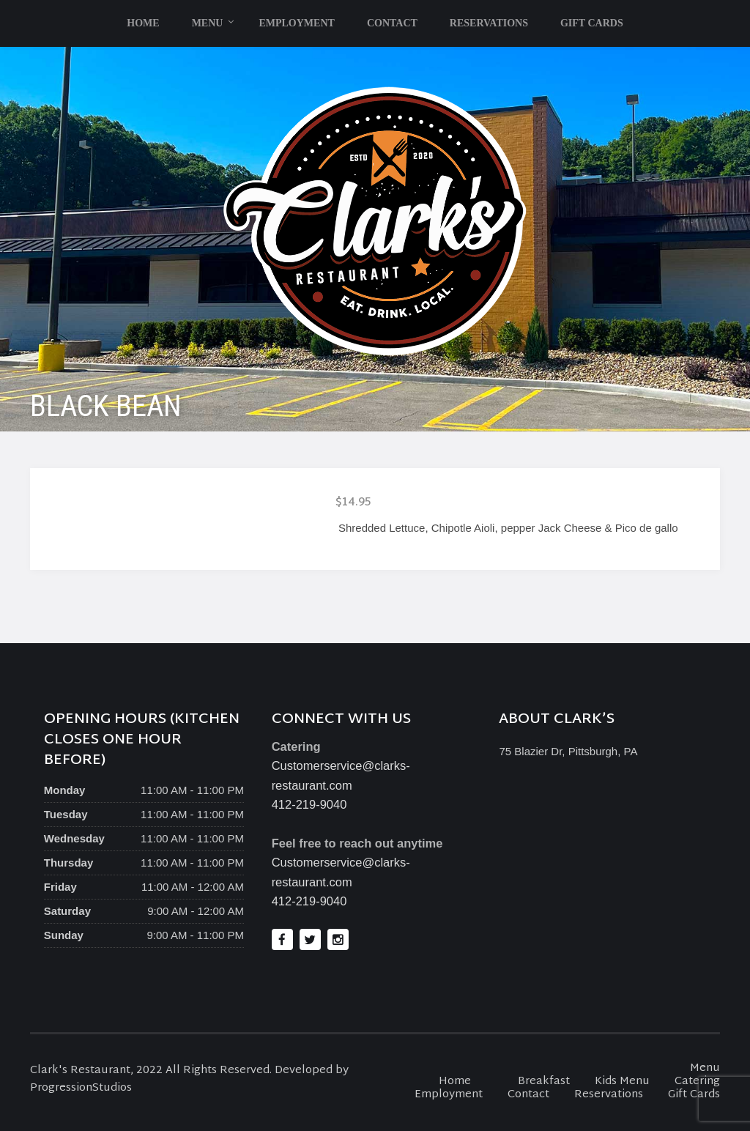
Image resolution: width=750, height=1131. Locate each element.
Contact (392, 23)
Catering (697, 1081)
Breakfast (544, 1081)
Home (143, 23)
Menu (207, 23)
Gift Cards (591, 23)
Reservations (489, 23)
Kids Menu (622, 1081)
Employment (296, 23)
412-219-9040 (309, 804)
